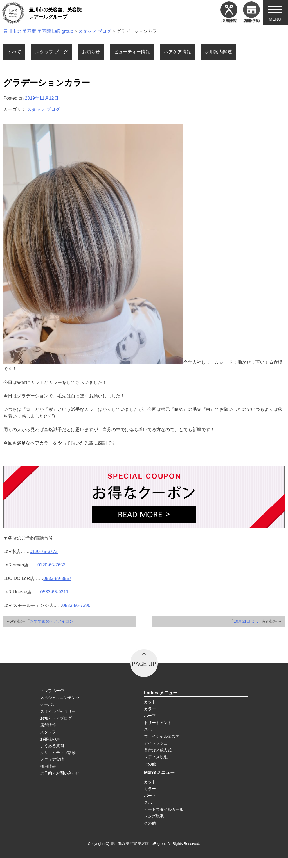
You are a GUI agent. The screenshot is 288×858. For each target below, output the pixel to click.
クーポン (48, 704)
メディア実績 (52, 759)
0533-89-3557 (57, 578)
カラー (150, 709)
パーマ (150, 715)
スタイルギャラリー (58, 711)
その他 (150, 764)
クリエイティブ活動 (58, 752)
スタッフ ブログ (43, 109)
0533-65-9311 (54, 592)
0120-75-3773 (44, 551)
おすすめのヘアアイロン (51, 621)
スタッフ (48, 732)
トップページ (52, 690)
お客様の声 (50, 739)
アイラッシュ (156, 743)
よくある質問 (52, 745)
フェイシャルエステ (161, 736)
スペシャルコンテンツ (60, 697)
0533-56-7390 (76, 605)
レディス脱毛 (156, 757)
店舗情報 (48, 725)
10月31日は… (246, 621)
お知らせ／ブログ (56, 718)
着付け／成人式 (158, 750)
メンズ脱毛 (154, 816)
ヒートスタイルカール (163, 809)
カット (150, 702)
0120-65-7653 (51, 565)
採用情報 (48, 766)
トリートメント (158, 722)
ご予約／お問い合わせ (60, 773)
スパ (148, 729)
